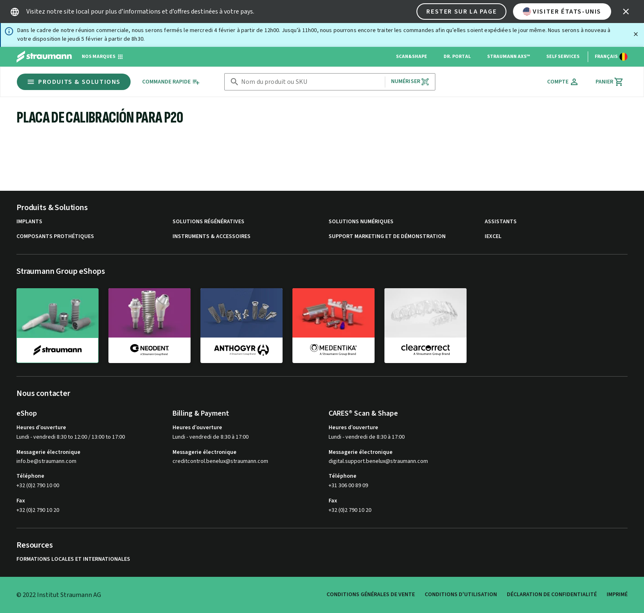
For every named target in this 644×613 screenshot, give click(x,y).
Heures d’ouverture (41, 427)
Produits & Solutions (74, 81)
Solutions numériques (361, 222)
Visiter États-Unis (562, 11)
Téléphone (30, 476)
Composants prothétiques (55, 237)
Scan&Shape (411, 56)
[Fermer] (635, 34)
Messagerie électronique (48, 452)
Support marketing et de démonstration (387, 237)
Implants (29, 222)
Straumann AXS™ (508, 56)
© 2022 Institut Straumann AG (58, 594)
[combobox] (311, 82)
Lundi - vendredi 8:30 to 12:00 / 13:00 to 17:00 (70, 437)
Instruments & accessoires (211, 237)
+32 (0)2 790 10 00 (37, 485)
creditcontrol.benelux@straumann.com (220, 461)
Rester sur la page (461, 11)
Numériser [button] (410, 81)
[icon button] (626, 11)
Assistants (501, 222)
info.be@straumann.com (46, 461)
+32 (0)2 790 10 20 (37, 510)
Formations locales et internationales (73, 559)
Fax (20, 501)
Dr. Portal (457, 56)
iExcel (493, 237)
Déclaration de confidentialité (552, 594)
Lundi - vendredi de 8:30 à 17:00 (210, 437)
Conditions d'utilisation (461, 594)
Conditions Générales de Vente (371, 594)
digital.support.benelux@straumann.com (378, 461)
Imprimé (617, 594)
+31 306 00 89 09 (348, 485)
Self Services (563, 56)
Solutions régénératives (208, 222)
